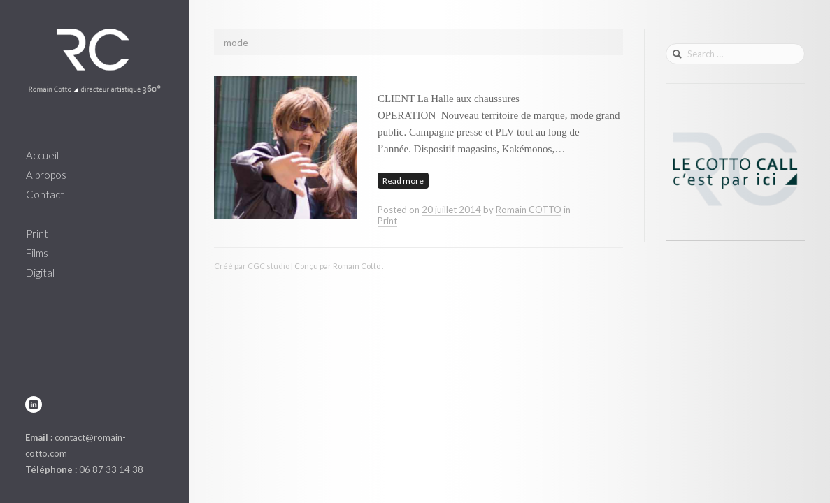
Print (37, 233)
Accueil (42, 155)
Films (37, 253)
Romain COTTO (528, 209)
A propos (46, 174)
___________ (49, 213)
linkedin (33, 404)
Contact (45, 194)
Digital (40, 272)
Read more (403, 180)
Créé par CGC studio (251, 265)
